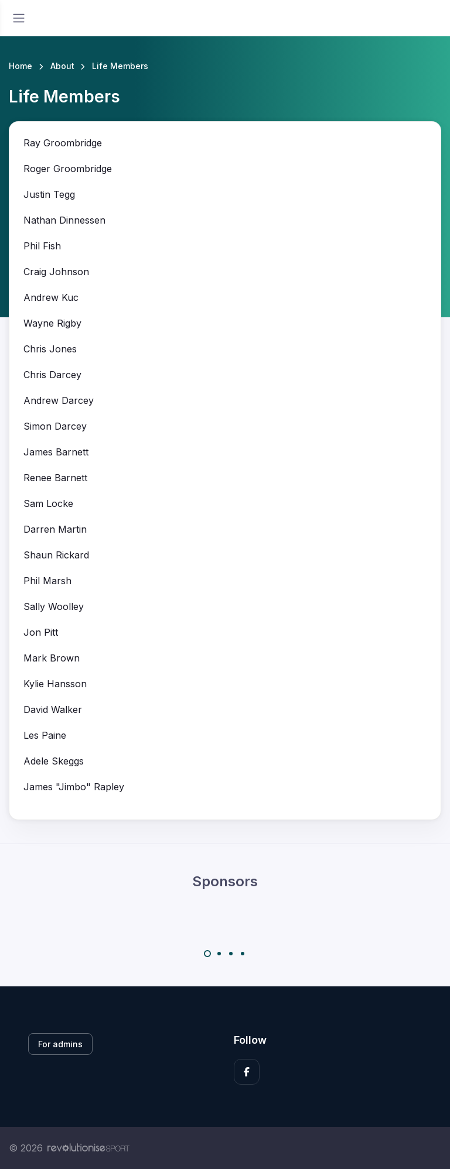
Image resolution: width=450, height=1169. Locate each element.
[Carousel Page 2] (219, 953)
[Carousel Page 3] (230, 953)
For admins (60, 1044)
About (62, 66)
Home (20, 66)
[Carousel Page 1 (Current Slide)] (207, 953)
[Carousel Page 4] (242, 953)
